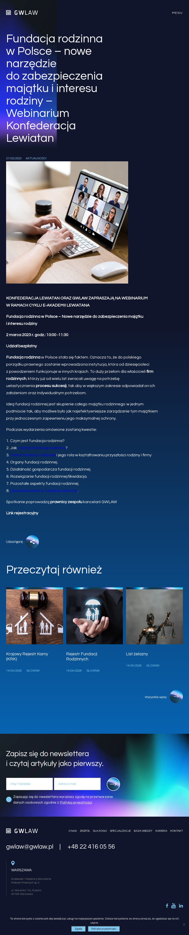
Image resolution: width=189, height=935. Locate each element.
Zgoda (78, 928)
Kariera (161, 830)
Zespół (85, 830)
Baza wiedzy (143, 830)
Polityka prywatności (104, 928)
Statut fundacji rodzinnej (33, 455)
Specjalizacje (120, 830)
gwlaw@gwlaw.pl (29, 847)
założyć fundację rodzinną (42, 448)
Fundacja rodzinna (23, 357)
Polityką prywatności (76, 802)
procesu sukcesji (51, 386)
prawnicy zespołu (66, 502)
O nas (73, 830)
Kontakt (176, 830)
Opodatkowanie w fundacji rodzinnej (43, 491)
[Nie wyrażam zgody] (184, 924)
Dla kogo (100, 830)
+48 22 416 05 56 (91, 847)
